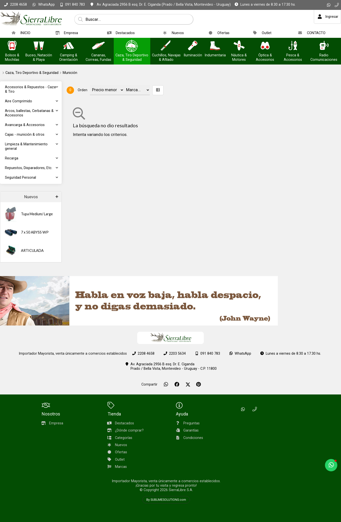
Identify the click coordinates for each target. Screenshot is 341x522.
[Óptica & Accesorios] (265, 46)
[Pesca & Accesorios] (293, 46)
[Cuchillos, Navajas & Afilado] (166, 46)
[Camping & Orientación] (68, 46)
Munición (70, 73)
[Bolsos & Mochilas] (12, 46)
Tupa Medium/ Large (37, 214)
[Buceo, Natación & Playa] (39, 46)
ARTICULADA (32, 250)
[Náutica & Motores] (239, 46)
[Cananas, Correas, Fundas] (98, 46)
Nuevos (31, 197)
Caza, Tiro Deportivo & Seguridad (31, 73)
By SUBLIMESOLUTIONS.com (166, 499)
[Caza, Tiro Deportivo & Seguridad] (132, 46)
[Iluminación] (193, 46)
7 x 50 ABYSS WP (35, 232)
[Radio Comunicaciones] (324, 46)
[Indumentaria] (215, 46)
